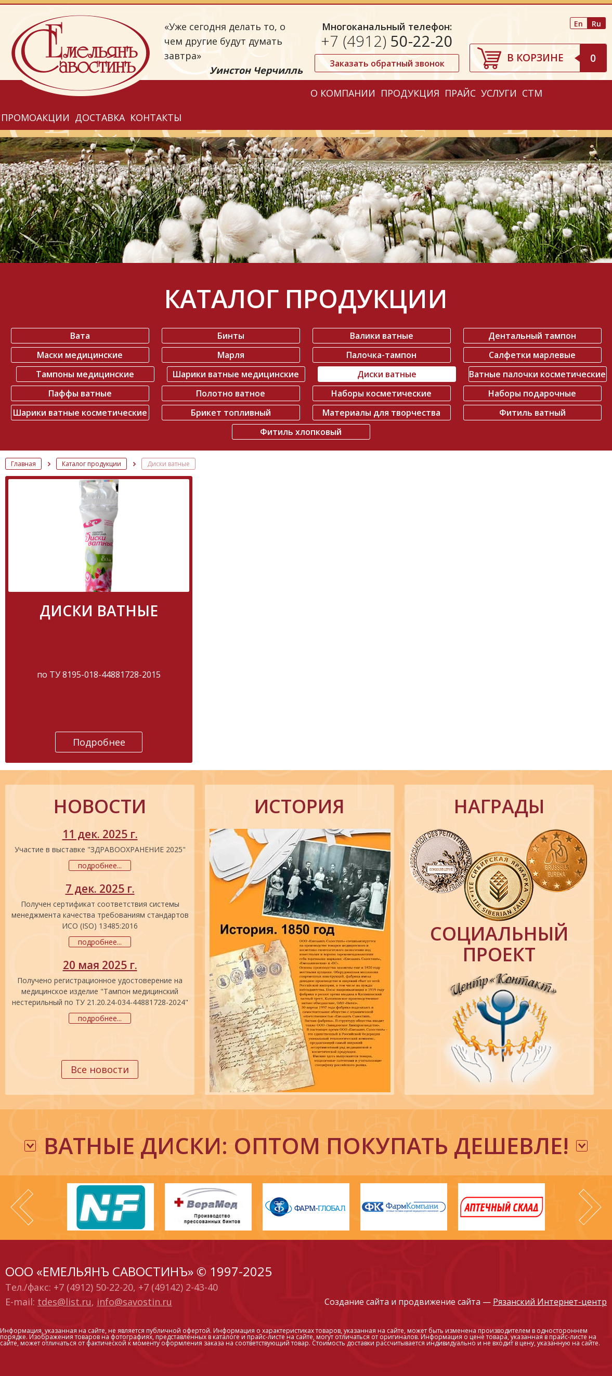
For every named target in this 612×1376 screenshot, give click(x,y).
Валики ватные (381, 335)
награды (499, 806)
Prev (21, 1207)
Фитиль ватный (532, 412)
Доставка (100, 117)
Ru (596, 24)
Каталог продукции (91, 463)
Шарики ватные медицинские (236, 374)
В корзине (556, 57)
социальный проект (499, 944)
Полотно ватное (230, 393)
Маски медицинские (80, 355)
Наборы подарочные (532, 393)
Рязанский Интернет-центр (550, 1301)
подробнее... (100, 865)
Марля (230, 355)
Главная (23, 463)
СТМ (532, 93)
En (578, 24)
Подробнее (99, 742)
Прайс (460, 93)
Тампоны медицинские (85, 374)
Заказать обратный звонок (387, 63)
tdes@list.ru (64, 1301)
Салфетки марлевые (532, 355)
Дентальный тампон (532, 335)
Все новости (100, 1069)
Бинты (230, 335)
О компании (342, 93)
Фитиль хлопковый (301, 432)
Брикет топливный (231, 412)
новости (100, 806)
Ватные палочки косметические (537, 374)
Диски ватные (386, 374)
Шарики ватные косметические (80, 412)
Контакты (155, 117)
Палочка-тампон (381, 355)
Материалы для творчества (381, 412)
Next (590, 1207)
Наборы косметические (381, 393)
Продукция (410, 93)
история (299, 806)
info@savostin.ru (134, 1301)
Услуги (499, 93)
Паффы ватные (80, 393)
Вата (80, 335)
